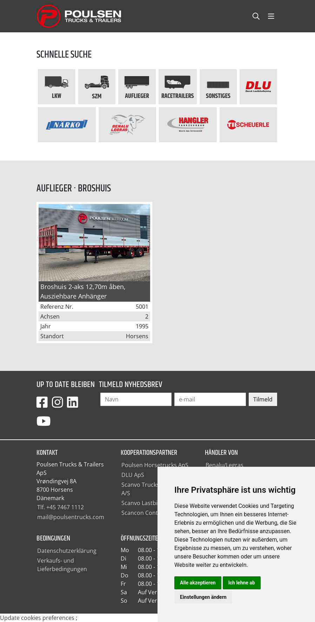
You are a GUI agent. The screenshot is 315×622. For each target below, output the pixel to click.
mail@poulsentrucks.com (70, 517)
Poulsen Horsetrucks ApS (154, 465)
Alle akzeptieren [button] (198, 582)
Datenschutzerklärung (66, 551)
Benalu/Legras (224, 465)
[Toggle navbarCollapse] (271, 16)
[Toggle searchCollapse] (256, 16)
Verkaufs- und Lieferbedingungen (62, 565)
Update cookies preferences (37, 618)
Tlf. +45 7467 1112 (60, 507)
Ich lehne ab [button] (241, 582)
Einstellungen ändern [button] (203, 597)
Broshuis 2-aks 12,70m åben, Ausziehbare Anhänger (83, 291)
